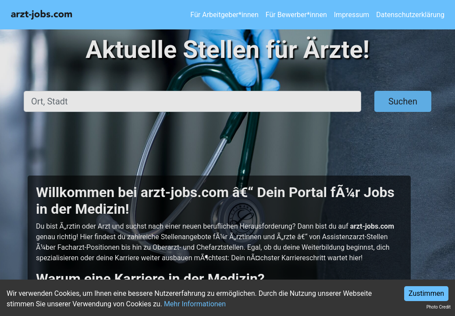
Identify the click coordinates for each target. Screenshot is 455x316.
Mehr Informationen (195, 304)
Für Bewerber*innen (296, 15)
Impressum (352, 15)
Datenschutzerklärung (410, 15)
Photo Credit (439, 307)
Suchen (402, 101)
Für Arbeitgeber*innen (224, 15)
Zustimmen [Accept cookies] (426, 293)
